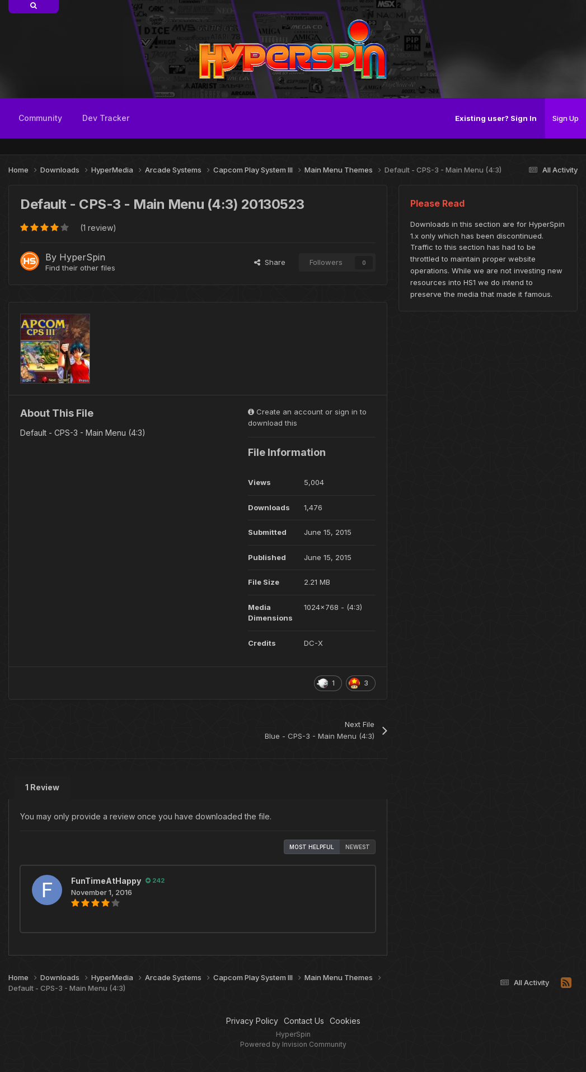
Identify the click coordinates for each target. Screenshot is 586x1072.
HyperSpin (82, 257)
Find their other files (80, 267)
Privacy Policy (252, 1021)
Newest (357, 846)
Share (269, 262)
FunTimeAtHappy (106, 880)
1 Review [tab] (42, 787)
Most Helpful (311, 846)
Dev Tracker (105, 118)
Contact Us (304, 1021)
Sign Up (565, 118)
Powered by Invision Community (293, 1044)
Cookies (345, 1021)
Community (40, 118)
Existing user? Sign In (496, 118)
